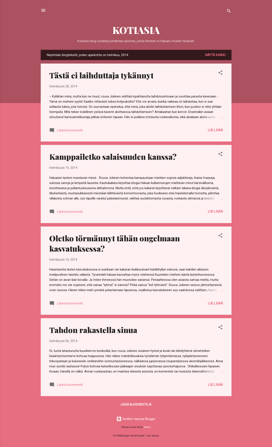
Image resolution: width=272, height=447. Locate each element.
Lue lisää (215, 130)
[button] (220, 73)
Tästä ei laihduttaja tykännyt (101, 75)
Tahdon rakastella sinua (93, 330)
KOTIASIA (136, 30)
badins (147, 427)
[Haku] (228, 11)
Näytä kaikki (215, 55)
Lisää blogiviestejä (136, 404)
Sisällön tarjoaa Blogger (136, 419)
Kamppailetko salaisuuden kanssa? (113, 156)
